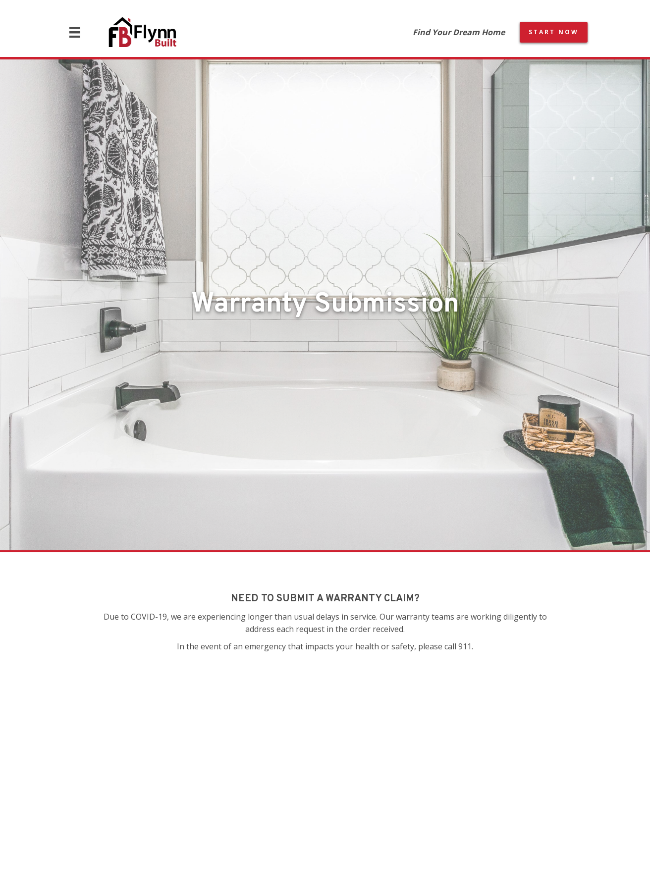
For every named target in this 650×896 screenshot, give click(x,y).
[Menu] (74, 32)
